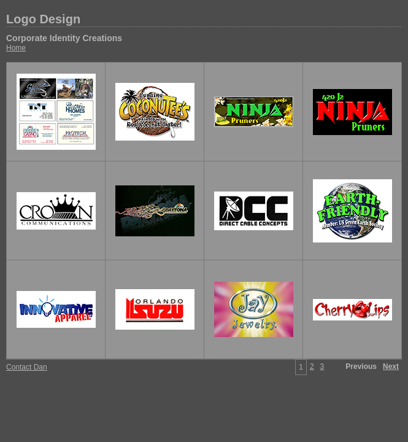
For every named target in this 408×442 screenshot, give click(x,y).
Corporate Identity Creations (64, 38)
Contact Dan (26, 367)
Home (16, 48)
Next (391, 366)
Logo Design (43, 19)
